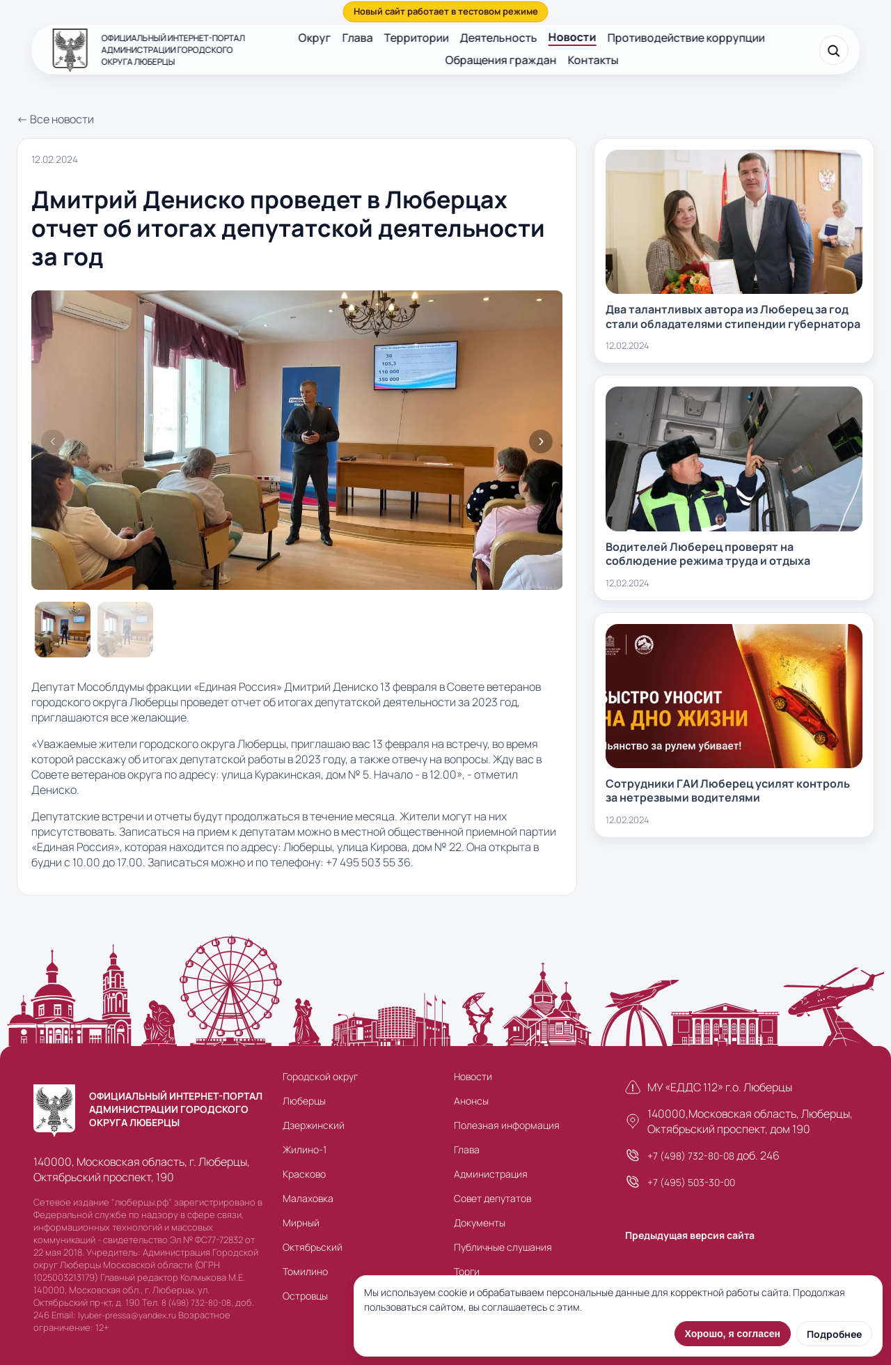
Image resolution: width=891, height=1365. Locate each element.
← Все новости (55, 119)
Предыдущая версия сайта (690, 1235)
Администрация (491, 1173)
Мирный (301, 1222)
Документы (479, 1222)
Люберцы (304, 1100)
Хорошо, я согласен (732, 1333)
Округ (315, 37)
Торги (467, 1271)
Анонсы (471, 1100)
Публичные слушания (503, 1247)
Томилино (305, 1271)
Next (541, 441)
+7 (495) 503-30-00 (691, 1182)
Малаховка (308, 1198)
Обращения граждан (500, 60)
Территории (416, 37)
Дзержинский (314, 1125)
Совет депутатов (492, 1198)
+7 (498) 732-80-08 (690, 1155)
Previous (53, 441)
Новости (573, 37)
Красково (304, 1173)
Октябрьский (312, 1247)
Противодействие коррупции (686, 37)
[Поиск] (833, 50)
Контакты (592, 60)
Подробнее (834, 1334)
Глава (357, 37)
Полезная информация (507, 1125)
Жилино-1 (304, 1149)
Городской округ (320, 1076)
